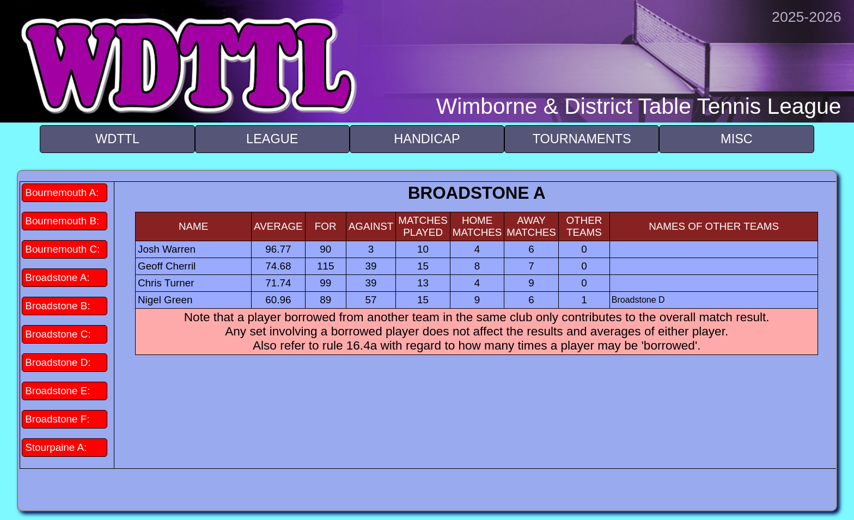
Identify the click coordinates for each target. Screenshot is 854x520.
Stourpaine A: (56, 447)
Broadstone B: (57, 305)
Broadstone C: (57, 334)
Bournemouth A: (62, 192)
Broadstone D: (57, 362)
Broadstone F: (57, 419)
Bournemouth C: (62, 249)
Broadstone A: (57, 277)
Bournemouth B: (62, 221)
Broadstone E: (57, 390)
